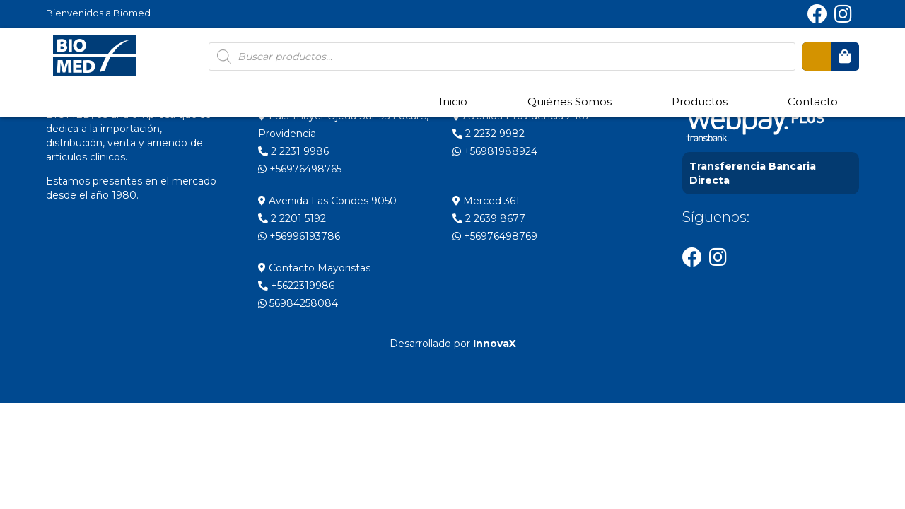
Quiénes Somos (569, 101)
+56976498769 (494, 236)
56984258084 (298, 303)
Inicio (453, 101)
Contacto (813, 101)
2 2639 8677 (488, 218)
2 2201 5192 (292, 218)
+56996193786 (299, 236)
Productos (700, 101)
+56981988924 (494, 151)
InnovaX (494, 343)
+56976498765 (299, 169)
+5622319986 (296, 285)
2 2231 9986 (293, 151)
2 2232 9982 (488, 133)
